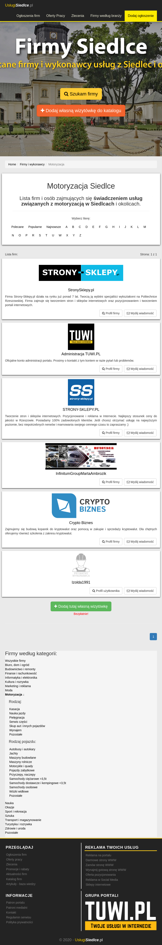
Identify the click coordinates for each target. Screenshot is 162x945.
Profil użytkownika (106, 590)
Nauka (9, 803)
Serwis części (18, 721)
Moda (8, 690)
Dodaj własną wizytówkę (81, 110)
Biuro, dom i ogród (17, 665)
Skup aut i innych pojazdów (27, 726)
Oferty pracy (14, 859)
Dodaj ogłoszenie (141, 16)
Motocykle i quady (21, 766)
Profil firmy (111, 313)
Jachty (13, 753)
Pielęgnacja (16, 717)
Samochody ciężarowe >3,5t (27, 778)
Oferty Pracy (55, 16)
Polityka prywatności (19, 922)
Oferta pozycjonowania (101, 874)
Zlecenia (77, 16)
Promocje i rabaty (17, 869)
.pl (19, 5)
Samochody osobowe (23, 787)
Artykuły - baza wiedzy (20, 884)
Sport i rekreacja (16, 811)
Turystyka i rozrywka (18, 824)
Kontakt (11, 912)
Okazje (9, 807)
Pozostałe (15, 734)
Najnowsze (53, 227)
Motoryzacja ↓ (14, 694)
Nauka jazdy (17, 713)
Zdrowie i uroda (15, 828)
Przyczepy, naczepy (22, 774)
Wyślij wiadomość (140, 313)
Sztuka (9, 815)
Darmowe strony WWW (101, 860)
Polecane (17, 227)
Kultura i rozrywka (16, 682)
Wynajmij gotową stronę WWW (106, 869)
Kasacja (14, 709)
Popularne (35, 227)
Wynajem (15, 730)
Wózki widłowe (19, 791)
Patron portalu (15, 902)
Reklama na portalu (98, 855)
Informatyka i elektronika (21, 677)
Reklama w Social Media (102, 879)
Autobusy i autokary (22, 749)
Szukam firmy (81, 94)
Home (12, 164)
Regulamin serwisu (18, 917)
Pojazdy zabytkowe (22, 770)
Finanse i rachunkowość (21, 673)
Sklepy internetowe (98, 884)
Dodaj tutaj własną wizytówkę (81, 606)
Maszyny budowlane (22, 757)
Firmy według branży (106, 16)
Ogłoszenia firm (28, 16)
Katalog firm (14, 879)
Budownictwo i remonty (20, 669)
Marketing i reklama (18, 686)
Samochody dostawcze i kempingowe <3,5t (37, 783)
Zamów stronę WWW (99, 865)
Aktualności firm (16, 874)
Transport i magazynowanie (23, 820)
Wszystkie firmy (15, 660)
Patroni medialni (16, 907)
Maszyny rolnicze (20, 762)
